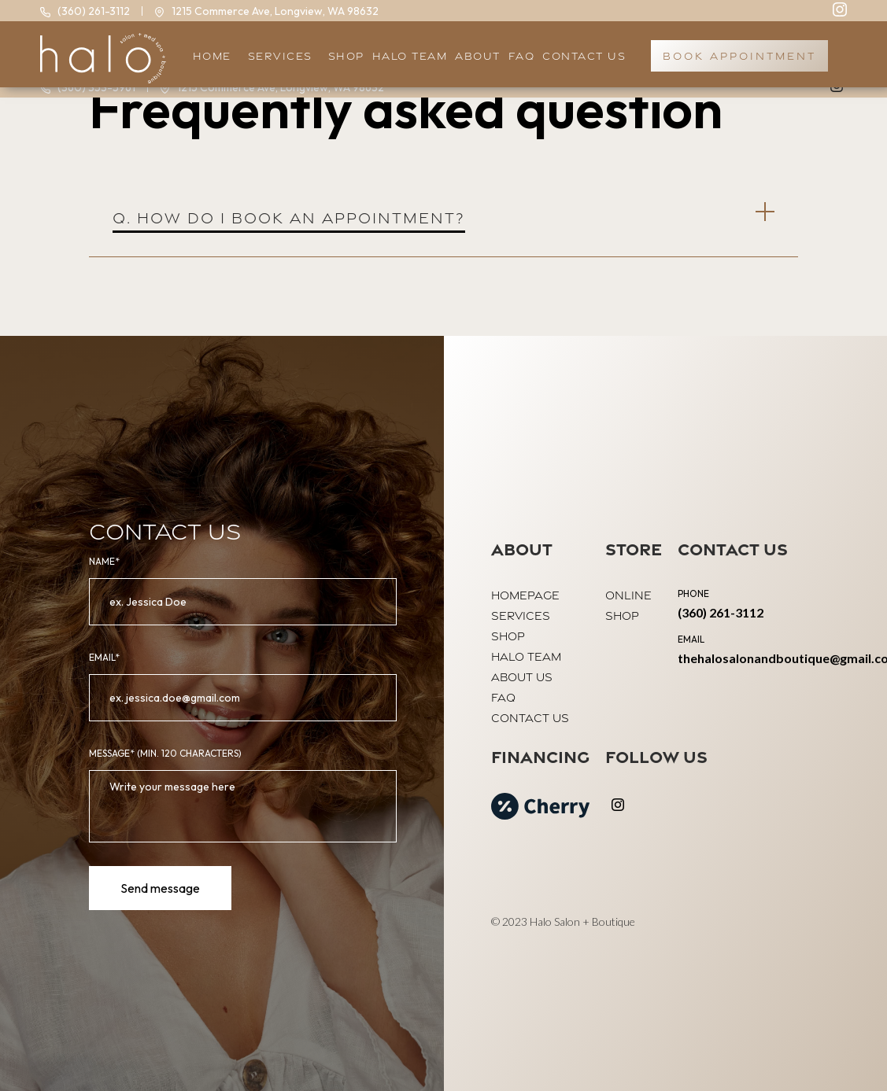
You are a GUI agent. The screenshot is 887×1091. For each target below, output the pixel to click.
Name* (104, 561)
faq (521, 56)
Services (520, 615)
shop (508, 636)
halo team (410, 56)
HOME (212, 56)
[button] (283, 56)
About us (522, 677)
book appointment (739, 56)
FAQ (503, 697)
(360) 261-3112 (720, 612)
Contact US (584, 56)
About (478, 56)
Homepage (525, 595)
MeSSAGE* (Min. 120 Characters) (165, 753)
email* (104, 657)
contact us (530, 717)
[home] (86, 56)
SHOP (346, 56)
